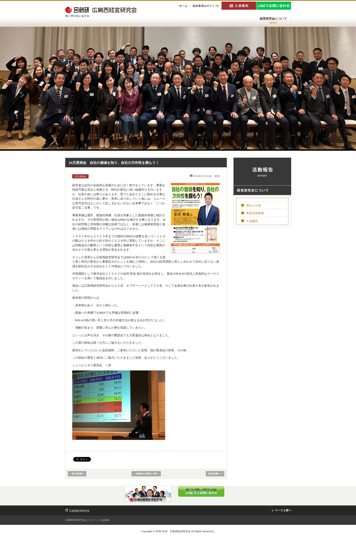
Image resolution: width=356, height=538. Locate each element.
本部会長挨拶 (255, 213)
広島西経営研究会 (79, 510)
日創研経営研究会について (80, 520)
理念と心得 (253, 205)
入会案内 (252, 221)
